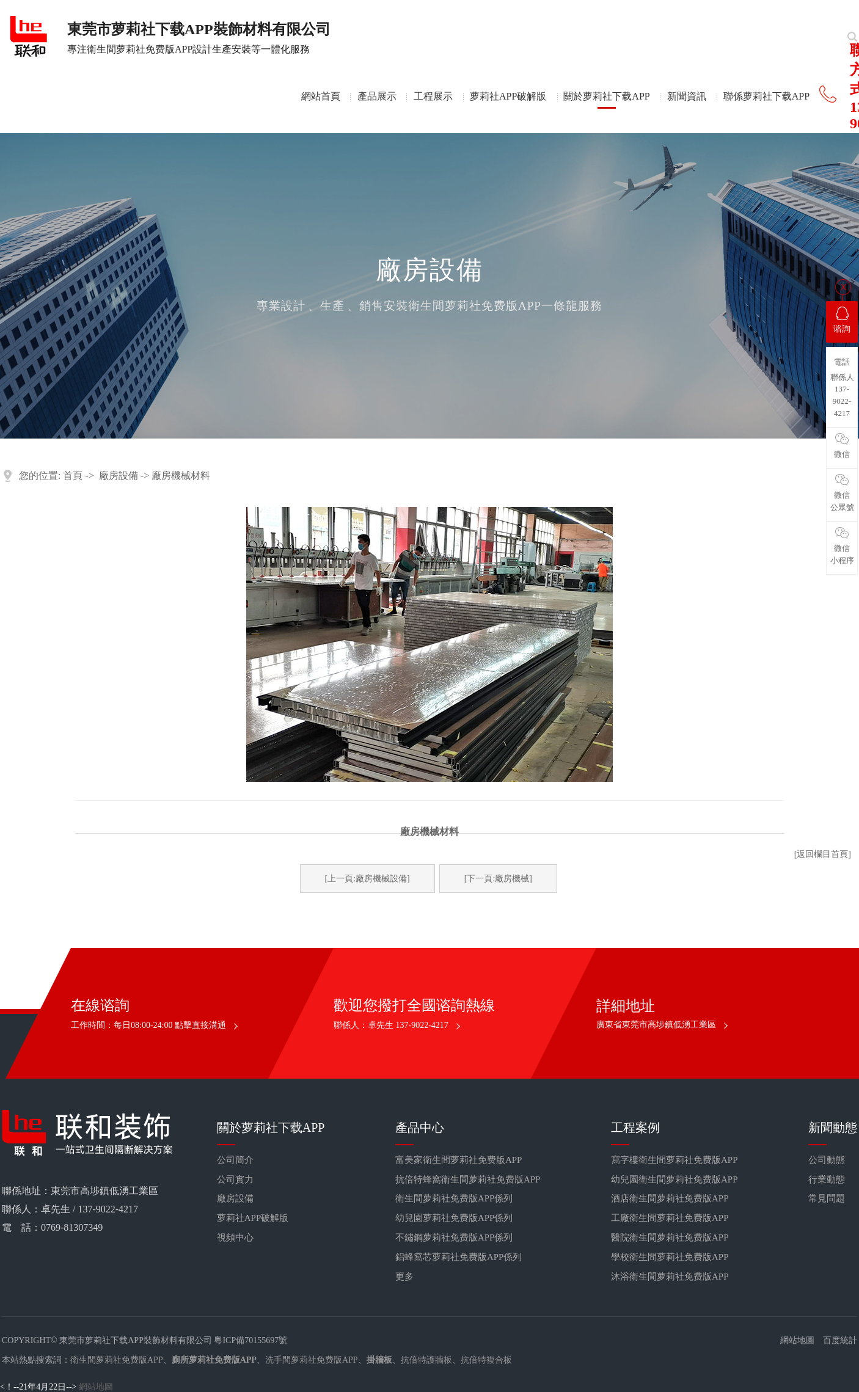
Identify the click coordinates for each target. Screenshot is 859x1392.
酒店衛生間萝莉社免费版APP (670, 1198)
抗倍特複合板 (486, 1360)
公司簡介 (235, 1160)
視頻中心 (235, 1237)
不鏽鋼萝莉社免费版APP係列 (454, 1237)
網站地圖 (797, 1340)
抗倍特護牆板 (426, 1360)
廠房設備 (118, 475)
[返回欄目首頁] (822, 854)
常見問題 (826, 1198)
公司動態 (826, 1160)
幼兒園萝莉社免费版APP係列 (454, 1218)
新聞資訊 (686, 96)
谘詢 (841, 320)
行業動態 (826, 1179)
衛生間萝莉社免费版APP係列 (454, 1198)
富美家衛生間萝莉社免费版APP (458, 1160)
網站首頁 (320, 96)
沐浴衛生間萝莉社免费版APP (670, 1276)
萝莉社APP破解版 (508, 96)
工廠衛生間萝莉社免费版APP (670, 1218)
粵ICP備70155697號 (250, 1340)
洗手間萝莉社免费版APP (311, 1360)
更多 (404, 1276)
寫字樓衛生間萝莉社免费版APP (674, 1160)
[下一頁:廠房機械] (498, 878)
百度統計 (840, 1340)
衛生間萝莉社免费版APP (116, 1360)
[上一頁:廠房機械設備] (367, 878)
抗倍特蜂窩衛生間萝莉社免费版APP (468, 1179)
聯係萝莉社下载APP (766, 96)
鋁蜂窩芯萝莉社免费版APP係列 (458, 1257)
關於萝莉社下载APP (606, 96)
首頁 (72, 475)
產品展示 (377, 96)
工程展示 (433, 96)
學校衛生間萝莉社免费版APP (670, 1257)
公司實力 (235, 1179)
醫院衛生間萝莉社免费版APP (670, 1237)
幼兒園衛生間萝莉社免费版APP (674, 1179)
